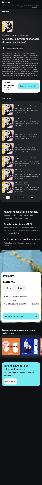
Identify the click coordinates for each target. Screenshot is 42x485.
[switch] (9, 288)
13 (32, 198)
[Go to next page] (36, 197)
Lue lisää (34, 6)
